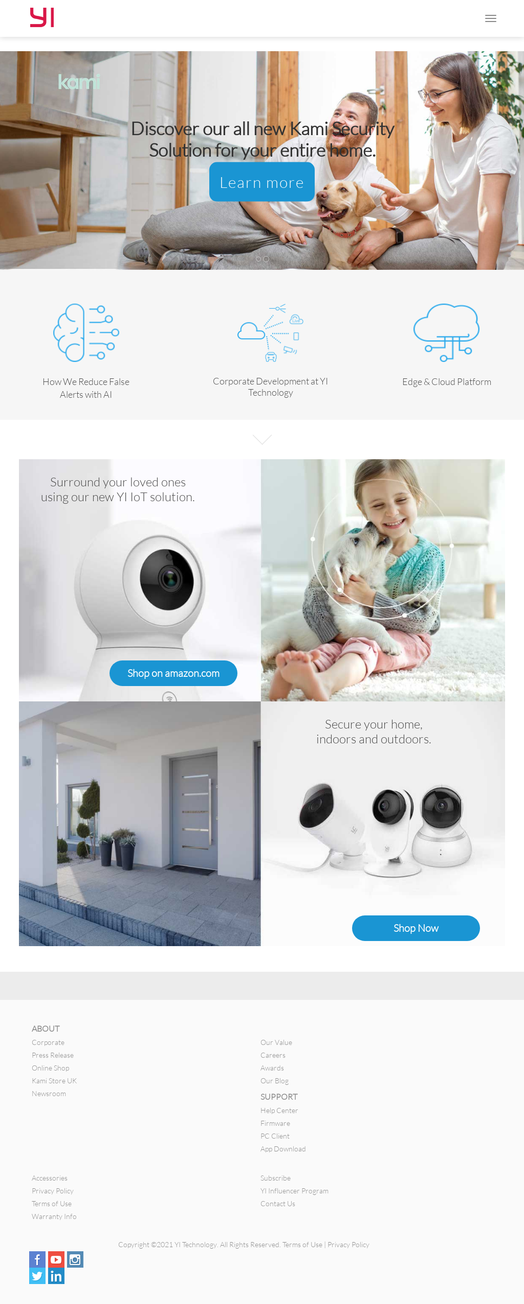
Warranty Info (54, 1216)
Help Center (279, 1110)
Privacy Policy (53, 1190)
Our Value (276, 1042)
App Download (283, 1148)
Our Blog (274, 1080)
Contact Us (277, 1203)
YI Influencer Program (294, 1190)
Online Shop (50, 1067)
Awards (272, 1067)
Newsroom (49, 1093)
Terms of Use (52, 1203)
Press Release (53, 1055)
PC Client (275, 1135)
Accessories (50, 1177)
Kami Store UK (54, 1080)
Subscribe (275, 1177)
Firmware (275, 1123)
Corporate (48, 1042)
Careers (273, 1055)
